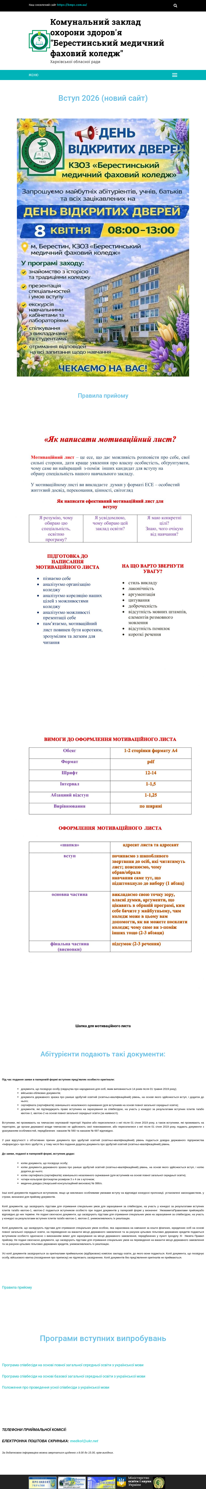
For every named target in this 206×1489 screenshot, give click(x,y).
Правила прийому (17, 1287)
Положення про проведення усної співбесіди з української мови (55, 1387)
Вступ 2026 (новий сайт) (103, 98)
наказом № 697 (89, 1130)
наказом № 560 (66, 1130)
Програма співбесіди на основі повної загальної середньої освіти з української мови (72, 1365)
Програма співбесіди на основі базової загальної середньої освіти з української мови (73, 1376)
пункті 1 (164, 1235)
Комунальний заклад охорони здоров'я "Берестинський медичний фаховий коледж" (107, 37)
